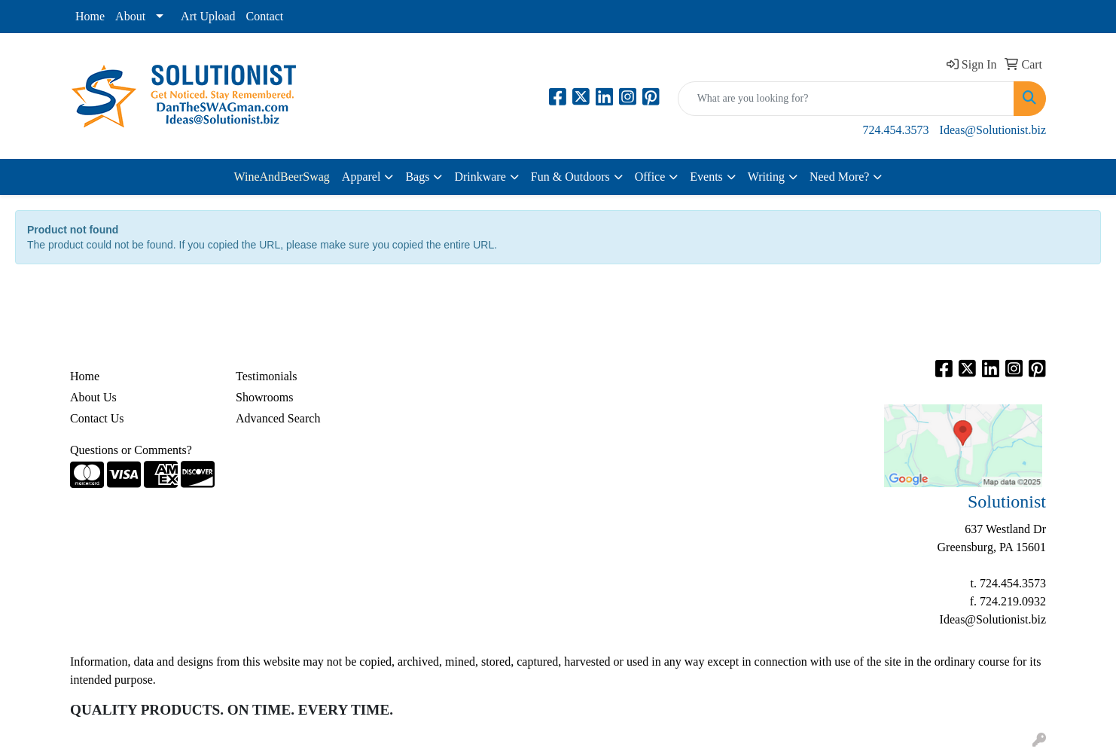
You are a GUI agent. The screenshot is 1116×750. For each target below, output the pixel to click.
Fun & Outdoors (570, 176)
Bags (417, 176)
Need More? (840, 176)
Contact (265, 16)
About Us (93, 397)
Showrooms (264, 397)
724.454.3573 (896, 129)
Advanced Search (278, 418)
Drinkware (479, 176)
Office (650, 176)
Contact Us (97, 418)
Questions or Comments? (131, 450)
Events (706, 176)
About (130, 16)
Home (90, 16)
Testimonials (266, 376)
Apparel (361, 176)
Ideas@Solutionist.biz (993, 129)
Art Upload (208, 16)
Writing (766, 176)
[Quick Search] (846, 98)
